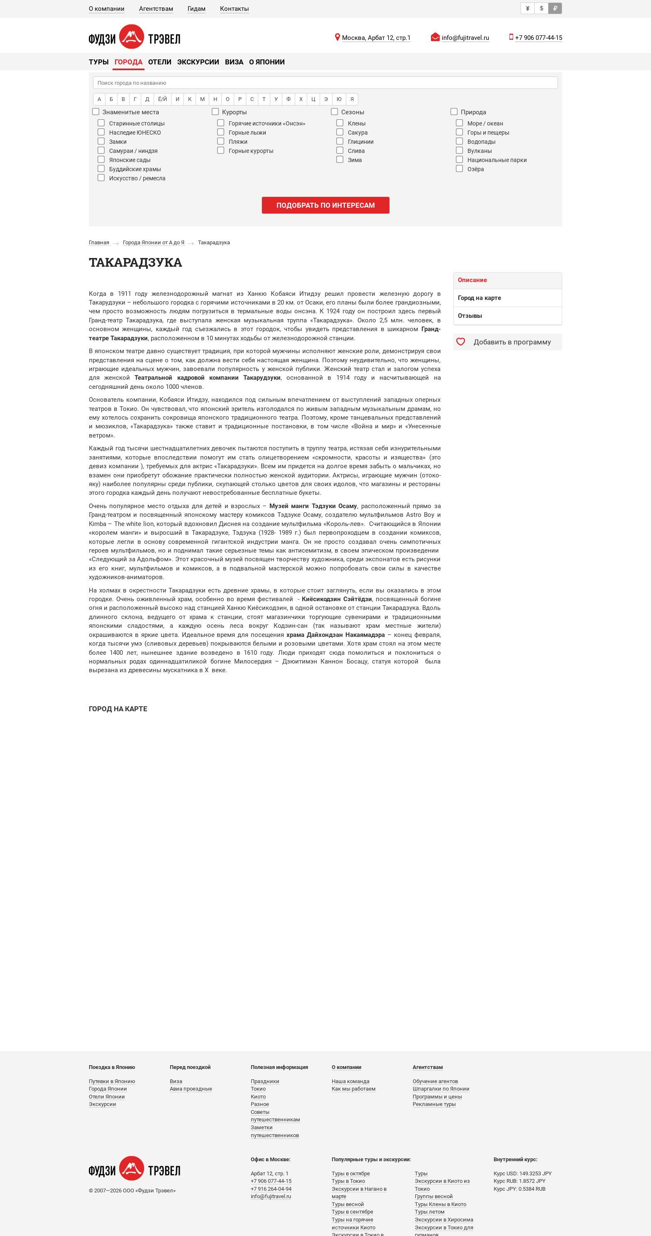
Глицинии (355, 141)
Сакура (352, 132)
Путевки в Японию (112, 1081)
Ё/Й (162, 99)
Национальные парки (491, 159)
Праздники (265, 1081)
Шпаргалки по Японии (441, 1089)
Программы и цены (437, 1096)
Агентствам (156, 8)
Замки (112, 141)
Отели (159, 62)
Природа (468, 112)
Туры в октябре (351, 1173)
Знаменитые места (126, 112)
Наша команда (351, 1081)
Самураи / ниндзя (128, 150)
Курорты (230, 112)
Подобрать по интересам (326, 205)
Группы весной (434, 1196)
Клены (351, 123)
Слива (350, 150)
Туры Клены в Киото (440, 1204)
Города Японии (108, 1089)
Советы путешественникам (275, 1116)
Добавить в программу (512, 342)
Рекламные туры (434, 1104)
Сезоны (348, 112)
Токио (258, 1089)
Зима (349, 159)
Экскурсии (198, 62)
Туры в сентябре (352, 1212)
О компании (107, 8)
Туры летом (430, 1212)
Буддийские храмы (129, 168)
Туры (99, 62)
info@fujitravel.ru (465, 38)
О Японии (267, 62)
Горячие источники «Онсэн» (261, 123)
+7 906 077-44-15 (538, 38)
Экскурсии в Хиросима (444, 1219)
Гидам (197, 8)
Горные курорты (245, 150)
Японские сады (124, 159)
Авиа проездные (191, 1089)
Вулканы (474, 150)
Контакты (234, 8)
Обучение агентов (435, 1081)
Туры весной (348, 1204)
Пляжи (232, 141)
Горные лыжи (241, 132)
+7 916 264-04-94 (271, 1189)
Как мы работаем (354, 1089)
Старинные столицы (131, 123)
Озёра (470, 168)
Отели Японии (107, 1096)
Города (128, 62)
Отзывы (470, 315)
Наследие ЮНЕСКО (129, 132)
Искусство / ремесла (132, 178)
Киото (258, 1096)
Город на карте (479, 298)
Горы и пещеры (482, 132)
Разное (260, 1104)
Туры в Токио (348, 1181)
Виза (234, 62)
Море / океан (479, 123)
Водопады (476, 141)
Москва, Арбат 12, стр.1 (376, 38)
